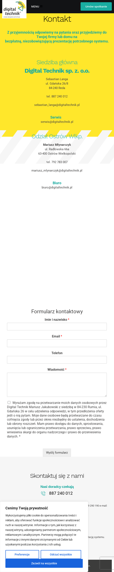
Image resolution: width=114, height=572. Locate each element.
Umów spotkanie (96, 6)
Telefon (57, 353)
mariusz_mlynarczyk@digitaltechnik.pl (56, 170)
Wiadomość (57, 369)
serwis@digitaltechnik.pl (57, 122)
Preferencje (22, 554)
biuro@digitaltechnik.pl (57, 187)
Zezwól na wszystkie (44, 563)
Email (57, 336)
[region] (44, 537)
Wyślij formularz (57, 452)
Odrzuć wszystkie (61, 554)
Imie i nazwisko (57, 320)
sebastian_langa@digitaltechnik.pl (57, 105)
